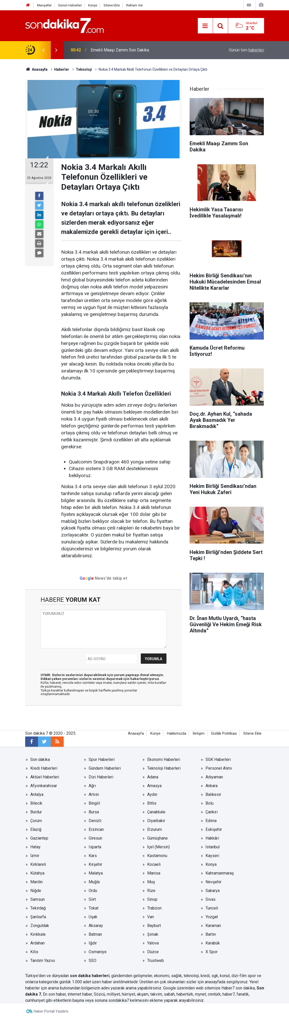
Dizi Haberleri (101, 777)
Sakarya (213, 890)
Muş (151, 881)
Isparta (95, 846)
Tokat (93, 908)
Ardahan (37, 943)
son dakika (245, 988)
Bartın (211, 934)
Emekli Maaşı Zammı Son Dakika (120, 50)
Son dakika (40, 759)
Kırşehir (95, 864)
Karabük (213, 943)
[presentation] (43, 50)
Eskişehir (214, 829)
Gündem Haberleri (105, 768)
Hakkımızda (176, 733)
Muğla (94, 881)
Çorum (36, 820)
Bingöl (94, 803)
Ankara (212, 785)
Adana (152, 777)
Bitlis (151, 803)
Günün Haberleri (70, 5)
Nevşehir (213, 881)
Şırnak (152, 934)
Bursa (94, 811)
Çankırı (212, 811)
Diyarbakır (156, 820)
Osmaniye (98, 951)
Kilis (34, 951)
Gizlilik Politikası (224, 733)
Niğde (35, 890)
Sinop (152, 899)
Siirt (92, 899)
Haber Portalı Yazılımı (51, 1011)
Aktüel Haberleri (44, 777)
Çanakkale (156, 811)
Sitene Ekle (112, 5)
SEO (92, 960)
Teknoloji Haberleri (164, 768)
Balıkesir (213, 794)
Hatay (35, 846)
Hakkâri (212, 838)
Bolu (209, 803)
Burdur (36, 811)
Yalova (153, 943)
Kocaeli (154, 864)
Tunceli (212, 908)
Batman (95, 934)
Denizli (95, 820)
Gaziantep (39, 838)
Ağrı (92, 785)
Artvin (94, 794)
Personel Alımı (219, 768)
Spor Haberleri (102, 759)
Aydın (152, 794)
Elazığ (35, 829)
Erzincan (96, 829)
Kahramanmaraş (220, 873)
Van (150, 916)
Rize (151, 890)
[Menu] (205, 26)
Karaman (213, 925)
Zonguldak (39, 925)
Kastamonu (157, 855)
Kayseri (212, 855)
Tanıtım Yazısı (42, 960)
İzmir (34, 855)
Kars (93, 855)
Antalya (36, 794)
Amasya (154, 785)
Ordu (93, 890)
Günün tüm (246, 50)
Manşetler (44, 5)
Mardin (36, 881)
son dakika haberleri (89, 975)
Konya (211, 864)
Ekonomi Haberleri (163, 759)
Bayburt (154, 925)
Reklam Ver (134, 5)
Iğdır (93, 943)
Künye (92, 5)
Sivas (211, 899)
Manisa (153, 873)
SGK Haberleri (218, 759)
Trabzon (154, 908)
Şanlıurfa (38, 916)
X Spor (212, 951)
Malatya (96, 873)
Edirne (211, 820)
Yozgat (212, 916)
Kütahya (37, 873)
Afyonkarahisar (43, 785)
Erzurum (154, 829)
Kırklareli (38, 864)
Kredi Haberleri (43, 768)
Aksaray (96, 925)
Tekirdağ (38, 908)
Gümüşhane (157, 838)
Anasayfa (136, 733)
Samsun (37, 899)
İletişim (198, 733)
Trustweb (155, 960)
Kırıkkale (38, 934)
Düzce (153, 951)
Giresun (95, 838)
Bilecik (36, 803)
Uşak (93, 916)
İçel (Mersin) (158, 846)
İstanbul (213, 846)
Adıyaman (214, 777)
